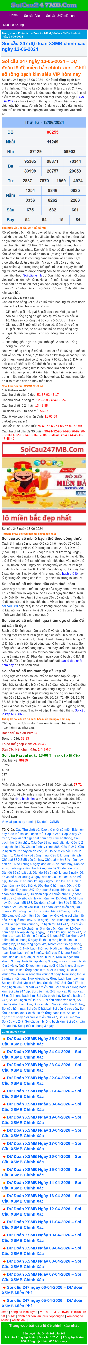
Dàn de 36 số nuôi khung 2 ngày (55, 872)
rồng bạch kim (25, 798)
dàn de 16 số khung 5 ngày (21, 864)
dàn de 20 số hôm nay (56, 864)
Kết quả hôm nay (20, 920)
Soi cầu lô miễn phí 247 (40, 1017)
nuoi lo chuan (68, 961)
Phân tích (24, 33)
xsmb (4, 1312)
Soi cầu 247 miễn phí (38, 987)
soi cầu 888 (10, 606)
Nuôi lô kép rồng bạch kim (27, 970)
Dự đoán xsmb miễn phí (57, 907)
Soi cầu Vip (32, 15)
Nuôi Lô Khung (13, 25)
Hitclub (76, 1312)
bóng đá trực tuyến (24, 1312)
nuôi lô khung (56, 970)
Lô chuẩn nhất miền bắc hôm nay (45, 928)
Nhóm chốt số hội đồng (64, 944)
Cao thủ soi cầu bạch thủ (25, 834)
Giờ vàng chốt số (69, 911)
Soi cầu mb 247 (69, 1017)
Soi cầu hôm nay (13, 1008)
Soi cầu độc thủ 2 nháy (68, 1004)
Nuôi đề (38, 957)
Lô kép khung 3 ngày (29, 932)
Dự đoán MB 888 (20, 902)
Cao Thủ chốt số (27, 829)
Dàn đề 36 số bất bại (16, 872)
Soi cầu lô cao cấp (65, 1008)
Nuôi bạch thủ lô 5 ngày (26, 952)
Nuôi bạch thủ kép (35, 948)
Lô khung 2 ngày (33, 935)
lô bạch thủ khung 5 (24, 924)
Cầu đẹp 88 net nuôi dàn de (50, 842)
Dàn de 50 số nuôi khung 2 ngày (30, 881)
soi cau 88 (64, 991)
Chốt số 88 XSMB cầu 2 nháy (22, 859)
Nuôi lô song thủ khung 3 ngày (39, 974)
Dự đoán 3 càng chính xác (54, 889)
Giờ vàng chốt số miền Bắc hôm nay (27, 915)
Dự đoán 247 (25, 889)
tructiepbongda (53, 1316)
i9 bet (11, 1316)
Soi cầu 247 (51, 982)
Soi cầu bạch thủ (48, 995)
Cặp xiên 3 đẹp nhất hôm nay (31, 838)
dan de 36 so (71, 868)
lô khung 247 (56, 935)
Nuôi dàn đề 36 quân (16, 957)
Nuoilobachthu (38, 978)
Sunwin (63, 1312)
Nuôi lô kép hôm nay (33, 965)
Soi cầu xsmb (32, 275)
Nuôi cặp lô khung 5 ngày (62, 952)
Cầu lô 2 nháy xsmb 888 (43, 846)
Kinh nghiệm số (45, 920)
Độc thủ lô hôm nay (51, 885)
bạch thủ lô (70, 573)
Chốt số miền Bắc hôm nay (64, 859)
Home (13, 15)
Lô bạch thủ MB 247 (54, 924)
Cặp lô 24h (52, 834)
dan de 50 (49, 877)
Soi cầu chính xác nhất (59, 1000)
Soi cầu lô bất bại (39, 1008)
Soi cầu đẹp (42, 1004)
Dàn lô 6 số (63, 881)
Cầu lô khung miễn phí (66, 855)
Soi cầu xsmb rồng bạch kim (45, 1021)
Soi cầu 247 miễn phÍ (60, 15)
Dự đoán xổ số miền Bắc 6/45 (55, 902)
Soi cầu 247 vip (19, 991)
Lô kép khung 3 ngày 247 (63, 932)
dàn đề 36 (53, 868)
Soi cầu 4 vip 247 (43, 991)
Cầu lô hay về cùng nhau (31, 855)
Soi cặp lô (8, 982)
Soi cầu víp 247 (12, 1021)
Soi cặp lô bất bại (29, 982)
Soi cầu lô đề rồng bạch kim (45, 1013)
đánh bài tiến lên (29, 1316)
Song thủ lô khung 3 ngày (36, 1025)
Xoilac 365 (19, 1320)
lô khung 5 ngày (26, 939)
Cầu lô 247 (68, 846)
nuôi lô (49, 957)
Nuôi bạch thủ (11, 948)
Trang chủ (8, 33)
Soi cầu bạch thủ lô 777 (25, 1000)
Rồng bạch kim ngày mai (67, 978)
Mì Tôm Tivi (48, 1312)
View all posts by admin (18, 821)
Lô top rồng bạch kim (31, 944)
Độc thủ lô (28, 885)
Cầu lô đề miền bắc (57, 851)
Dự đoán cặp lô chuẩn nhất (49, 894)
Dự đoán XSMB (48, 821)
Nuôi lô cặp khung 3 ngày (39, 961)
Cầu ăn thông (62, 838)
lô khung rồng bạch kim (55, 939)
